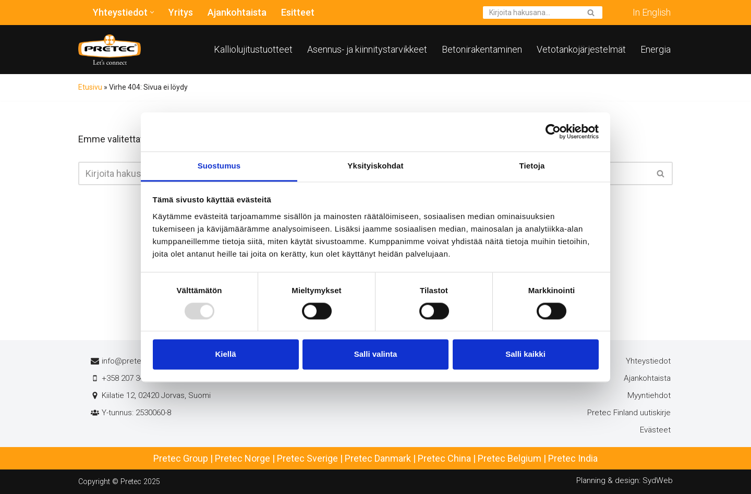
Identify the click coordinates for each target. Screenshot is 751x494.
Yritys (180, 12)
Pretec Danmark (378, 458)
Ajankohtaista (237, 12)
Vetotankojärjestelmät (581, 49)
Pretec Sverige (307, 458)
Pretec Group (180, 458)
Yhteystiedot (648, 361)
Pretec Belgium (509, 458)
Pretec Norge (242, 458)
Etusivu (90, 87)
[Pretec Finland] (109, 49)
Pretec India (573, 458)
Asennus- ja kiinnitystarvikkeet (367, 49)
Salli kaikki (525, 354)
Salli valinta (375, 354)
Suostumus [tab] (219, 165)
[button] (152, 12)
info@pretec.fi (127, 361)
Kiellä (225, 354)
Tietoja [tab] (532, 165)
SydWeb (658, 480)
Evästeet (655, 430)
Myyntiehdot (649, 395)
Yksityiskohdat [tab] (375, 165)
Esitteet (297, 12)
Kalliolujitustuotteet (253, 49)
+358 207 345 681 (132, 378)
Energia (655, 49)
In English (652, 12)
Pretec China (444, 458)
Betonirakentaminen (482, 49)
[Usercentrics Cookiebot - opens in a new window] (553, 131)
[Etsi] (531, 12)
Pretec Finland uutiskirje (629, 412)
